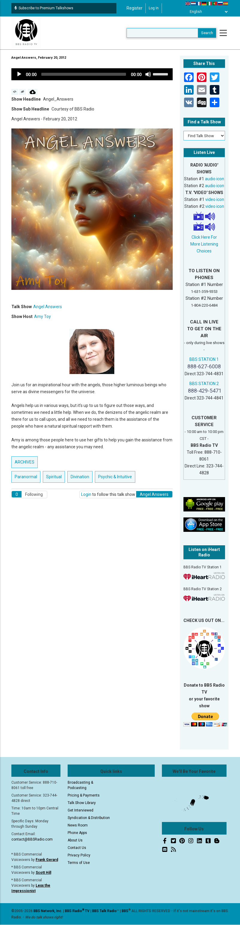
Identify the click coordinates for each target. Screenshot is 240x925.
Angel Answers (47, 306)
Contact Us (77, 848)
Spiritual (54, 476)
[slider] (83, 74)
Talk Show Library (82, 803)
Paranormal (26, 476)
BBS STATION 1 (204, 359)
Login (86, 494)
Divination (80, 476)
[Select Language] (207, 11)
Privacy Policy (79, 855)
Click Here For (204, 237)
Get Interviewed (80, 810)
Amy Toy (42, 316)
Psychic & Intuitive (115, 476)
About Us (75, 840)
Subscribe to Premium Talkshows (43, 8)
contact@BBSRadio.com (32, 839)
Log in (154, 8)
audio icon (214, 178)
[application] (92, 74)
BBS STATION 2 (204, 383)
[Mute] (148, 74)
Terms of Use (79, 863)
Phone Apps (77, 833)
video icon (214, 199)
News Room (78, 825)
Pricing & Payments (84, 795)
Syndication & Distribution (89, 818)
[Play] (19, 74)
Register (134, 8)
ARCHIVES (24, 462)
